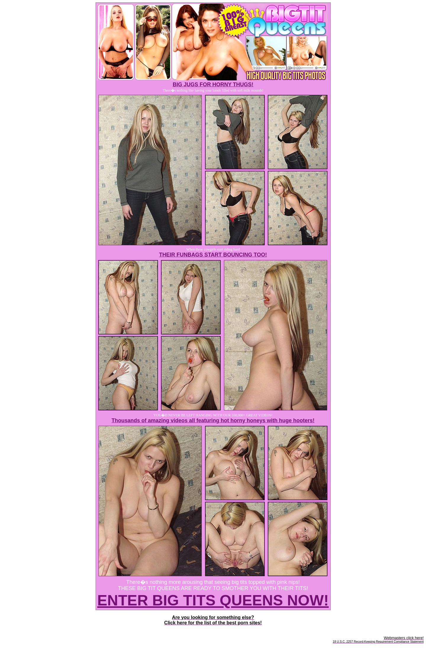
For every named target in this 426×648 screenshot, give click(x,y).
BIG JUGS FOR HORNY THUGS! (213, 84)
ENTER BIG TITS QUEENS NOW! (213, 600)
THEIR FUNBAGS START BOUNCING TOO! (213, 255)
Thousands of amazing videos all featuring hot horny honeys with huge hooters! (213, 420)
